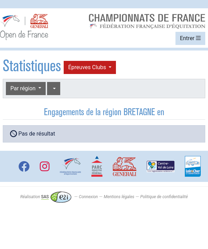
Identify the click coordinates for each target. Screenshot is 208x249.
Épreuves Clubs (87, 67)
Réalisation (45, 196)
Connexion (88, 196)
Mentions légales (119, 196)
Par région (23, 88)
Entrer (190, 38)
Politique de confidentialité (164, 196)
